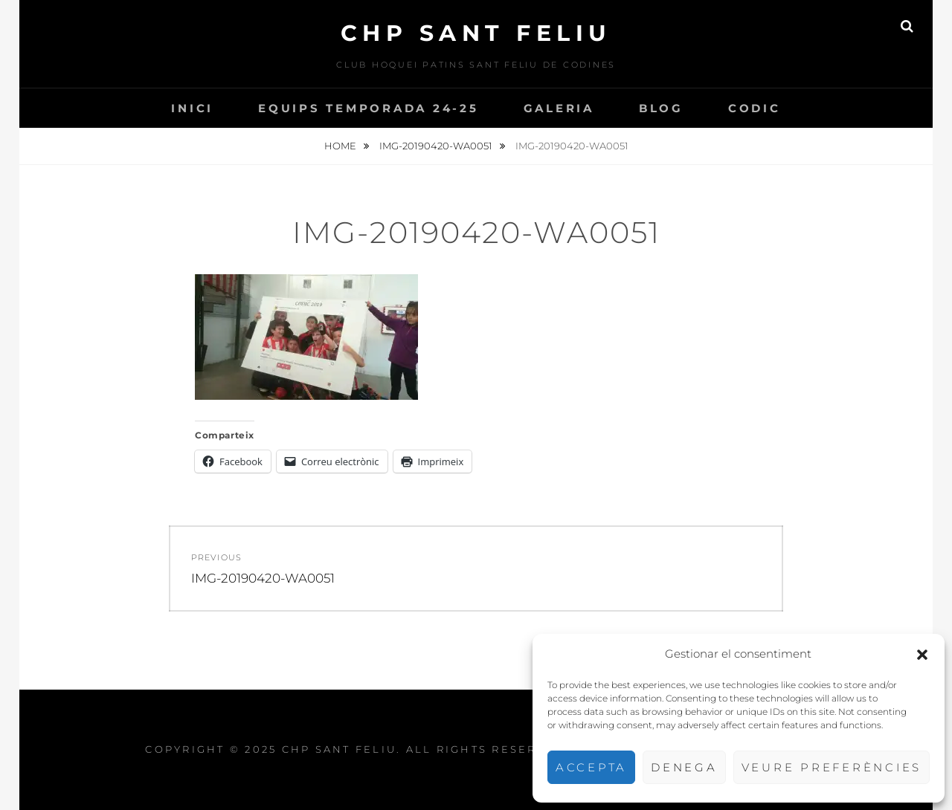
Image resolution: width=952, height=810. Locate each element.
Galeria (559, 108)
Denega (684, 767)
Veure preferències (832, 767)
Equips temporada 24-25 (368, 108)
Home (341, 146)
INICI (192, 108)
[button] (922, 654)
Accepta (591, 767)
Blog (661, 108)
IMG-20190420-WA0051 (437, 146)
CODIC (754, 108)
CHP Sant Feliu (476, 33)
